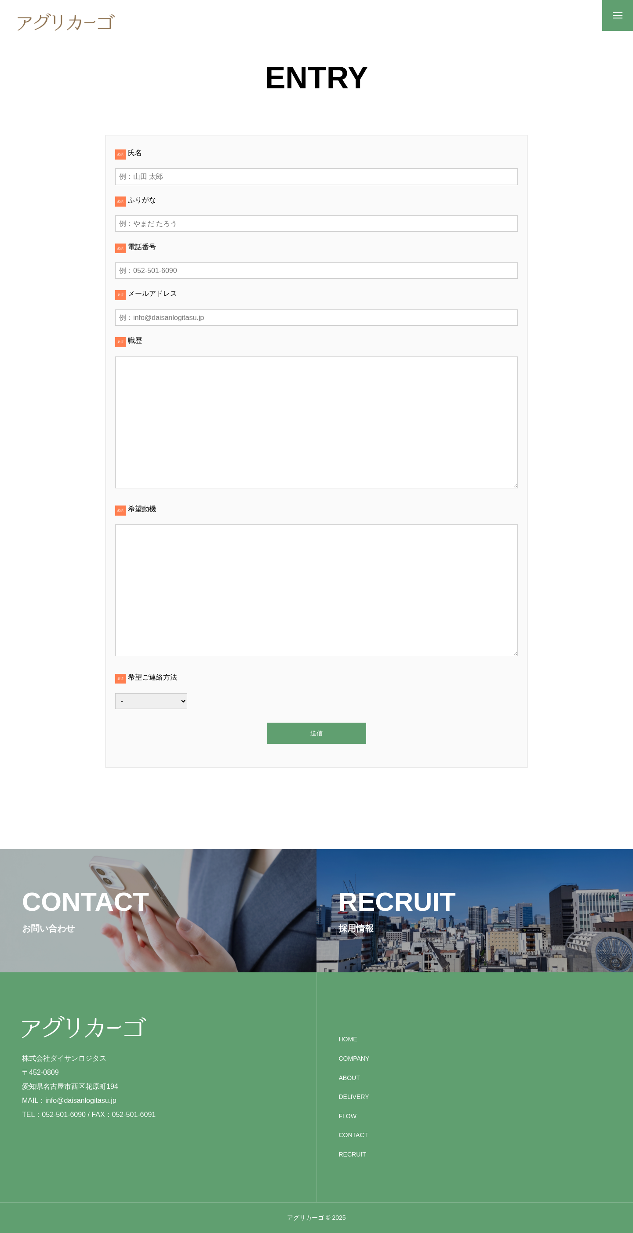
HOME (348, 1039)
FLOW (348, 1116)
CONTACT (353, 1134)
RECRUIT (352, 1154)
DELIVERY (354, 1096)
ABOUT (349, 1077)
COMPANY (354, 1058)
